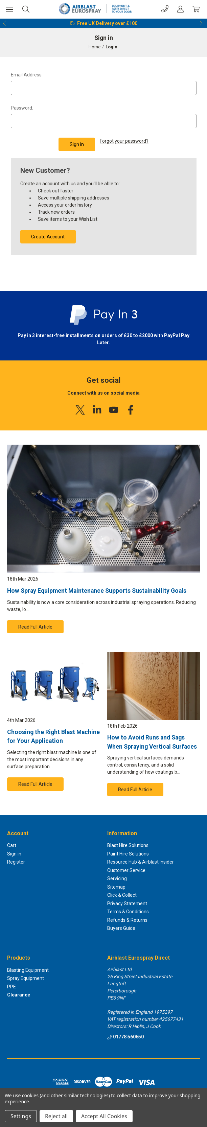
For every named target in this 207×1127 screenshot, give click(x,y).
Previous (4, 23)
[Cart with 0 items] (196, 9)
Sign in (14, 853)
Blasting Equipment (28, 970)
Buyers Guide (121, 928)
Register (16, 862)
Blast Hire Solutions (127, 845)
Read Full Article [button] (35, 627)
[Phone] (165, 9)
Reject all (56, 1116)
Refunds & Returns (127, 920)
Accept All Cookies (104, 1116)
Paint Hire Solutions (128, 853)
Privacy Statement (127, 903)
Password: (22, 108)
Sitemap (116, 887)
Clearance (18, 995)
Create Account (48, 236)
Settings (20, 1116)
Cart (11, 845)
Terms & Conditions (128, 912)
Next (202, 23)
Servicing (117, 879)
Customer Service (126, 870)
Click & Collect (122, 895)
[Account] (180, 9)
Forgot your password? (124, 141)
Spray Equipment (25, 978)
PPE (11, 986)
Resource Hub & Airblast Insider (140, 862)
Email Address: (27, 74)
